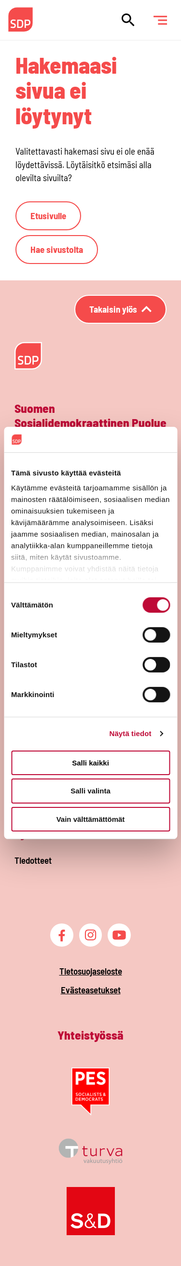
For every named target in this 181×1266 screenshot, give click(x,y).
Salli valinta (90, 791)
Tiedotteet (33, 860)
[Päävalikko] (160, 20)
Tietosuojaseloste (90, 970)
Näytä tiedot (131, 733)
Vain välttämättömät (90, 819)
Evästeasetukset (91, 989)
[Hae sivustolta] (128, 20)
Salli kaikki (90, 762)
